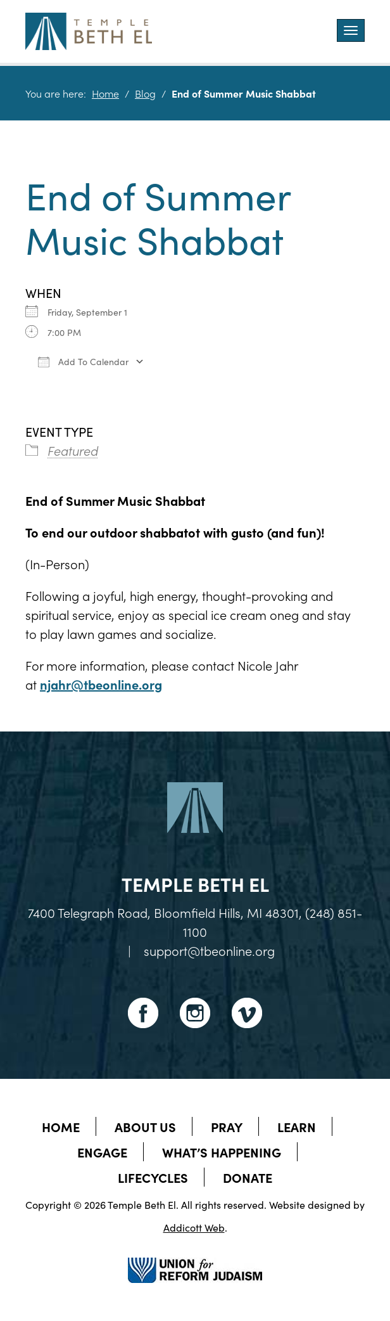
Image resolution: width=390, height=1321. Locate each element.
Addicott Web (194, 1227)
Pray (226, 1126)
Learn (296, 1126)
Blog (145, 93)
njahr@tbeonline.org (101, 684)
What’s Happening (221, 1152)
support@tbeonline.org (209, 950)
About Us (145, 1126)
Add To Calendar (83, 361)
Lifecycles (153, 1177)
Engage (102, 1152)
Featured (72, 450)
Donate (247, 1177)
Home (105, 93)
